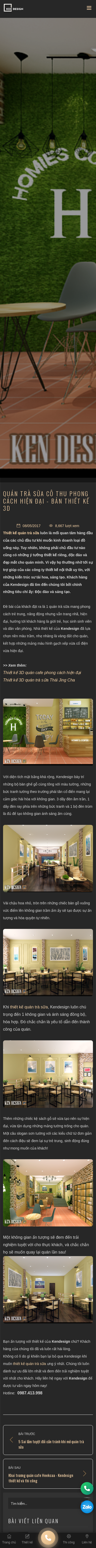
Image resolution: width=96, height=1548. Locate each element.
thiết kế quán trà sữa (29, 1007)
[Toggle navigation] (89, 9)
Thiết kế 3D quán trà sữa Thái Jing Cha (39, 680)
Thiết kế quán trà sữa (21, 533)
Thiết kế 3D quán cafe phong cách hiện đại (42, 672)
